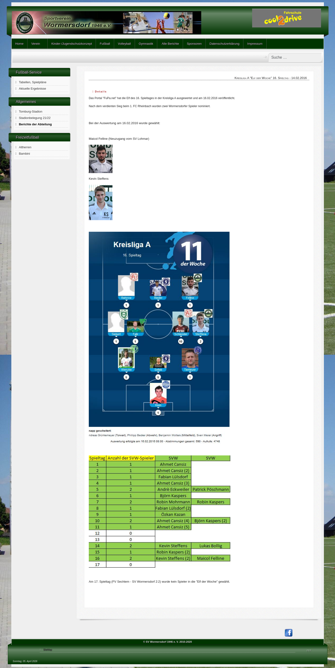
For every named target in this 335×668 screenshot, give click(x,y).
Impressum (254, 43)
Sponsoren (194, 43)
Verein (35, 43)
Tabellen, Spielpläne (32, 82)
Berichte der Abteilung (35, 124)
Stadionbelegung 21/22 (35, 118)
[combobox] (295, 57)
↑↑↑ (309, 650)
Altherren (25, 147)
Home (19, 43)
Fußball (105, 43)
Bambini (24, 153)
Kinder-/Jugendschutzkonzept (71, 43)
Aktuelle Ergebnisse (32, 88)
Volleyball (124, 43)
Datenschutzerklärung (224, 43)
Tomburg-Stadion (30, 111)
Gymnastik (146, 43)
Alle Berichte (170, 43)
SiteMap (47, 649)
